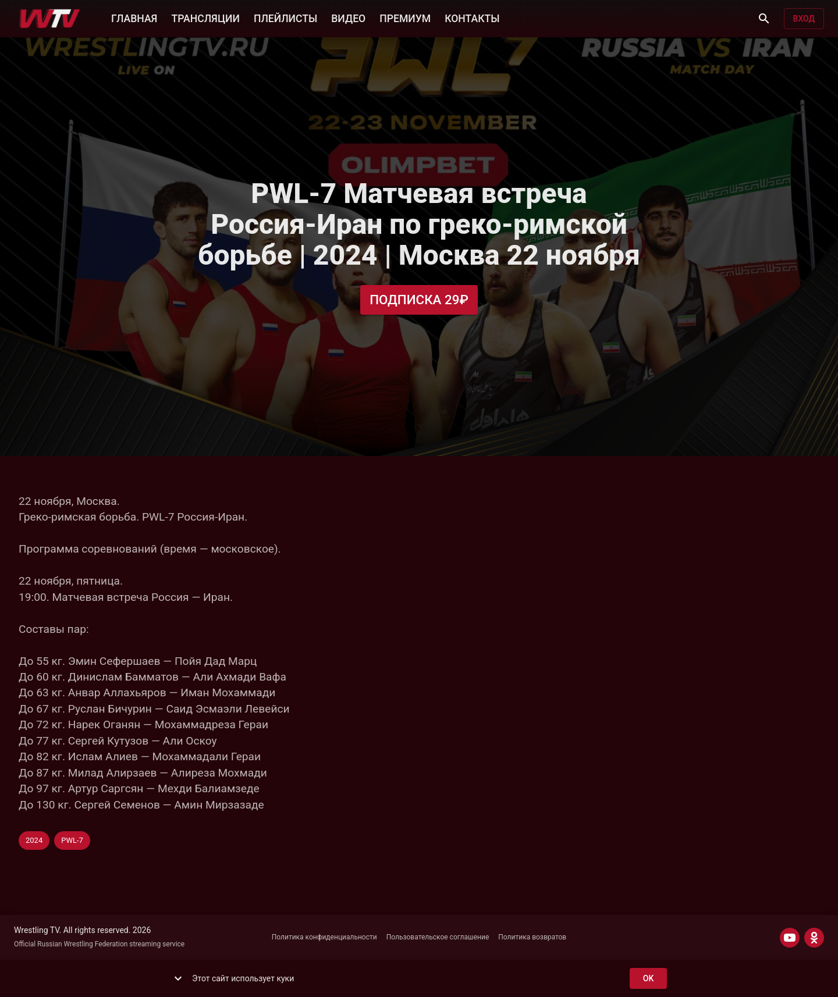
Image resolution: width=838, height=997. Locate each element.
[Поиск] (764, 19)
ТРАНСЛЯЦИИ (205, 17)
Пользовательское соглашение (437, 937)
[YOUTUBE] (790, 938)
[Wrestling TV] (50, 18)
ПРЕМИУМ (405, 17)
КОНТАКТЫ (472, 17)
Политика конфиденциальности (324, 937)
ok (648, 978)
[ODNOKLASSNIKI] (814, 938)
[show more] (178, 978)
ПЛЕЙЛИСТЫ (285, 17)
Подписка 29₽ (419, 300)
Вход (803, 19)
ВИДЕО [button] (348, 17)
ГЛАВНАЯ (134, 17)
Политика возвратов (532, 937)
